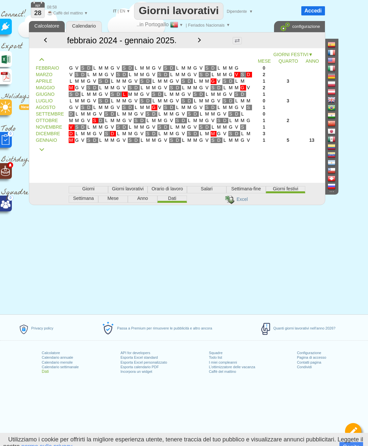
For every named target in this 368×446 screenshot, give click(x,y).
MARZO (44, 74)
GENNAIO (46, 140)
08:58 (52, 7)
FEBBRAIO (47, 68)
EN (122, 11)
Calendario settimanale (60, 367)
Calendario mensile (57, 362)
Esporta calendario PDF (140, 367)
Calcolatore (51, 353)
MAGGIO (45, 87)
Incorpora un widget (136, 371)
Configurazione (309, 353)
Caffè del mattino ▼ (67, 13)
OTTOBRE (47, 120)
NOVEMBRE (49, 127)
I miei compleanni (223, 362)
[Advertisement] (177, 259)
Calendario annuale (57, 357)
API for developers (135, 353)
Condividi (304, 367)
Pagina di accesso (311, 357)
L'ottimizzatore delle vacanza (232, 367)
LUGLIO (44, 100)
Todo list (215, 357)
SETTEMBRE (50, 114)
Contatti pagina (309, 362)
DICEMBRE (48, 133)
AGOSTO (46, 107)
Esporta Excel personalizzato (144, 362)
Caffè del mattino (222, 371)
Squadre (216, 353)
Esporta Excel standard (139, 357)
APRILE (44, 81)
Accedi (313, 10)
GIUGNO (45, 94)
